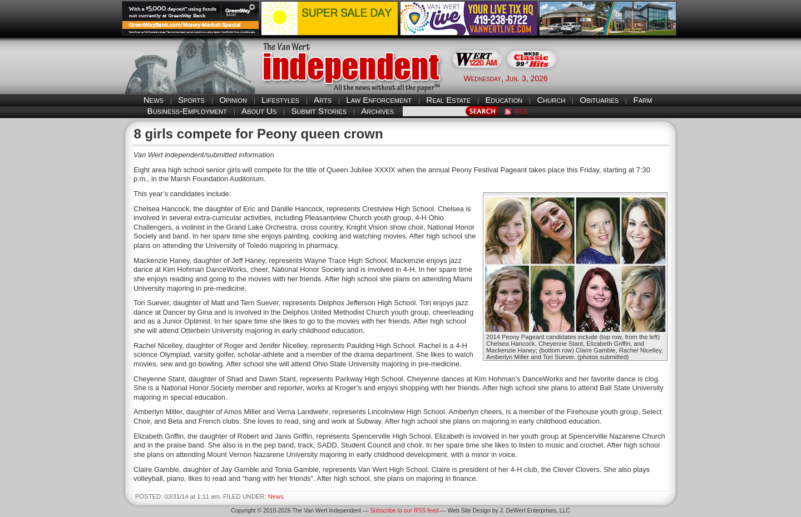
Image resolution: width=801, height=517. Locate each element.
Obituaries (599, 100)
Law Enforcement (379, 100)
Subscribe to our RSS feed (404, 511)
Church (551, 100)
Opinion (233, 100)
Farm (642, 100)
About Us (258, 111)
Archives (377, 111)
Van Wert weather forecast (623, 77)
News (154, 100)
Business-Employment (187, 111)
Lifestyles (280, 100)
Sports (191, 100)
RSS (521, 112)
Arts (323, 100)
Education (503, 100)
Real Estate (448, 100)
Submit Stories (318, 111)
